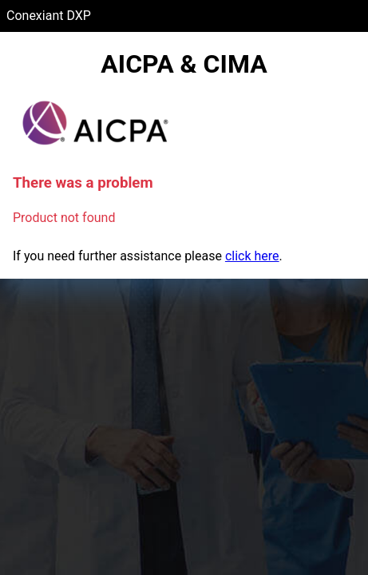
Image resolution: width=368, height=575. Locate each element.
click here (252, 256)
